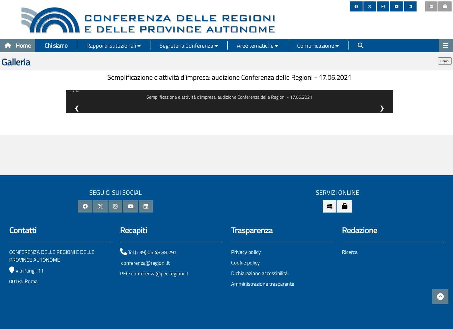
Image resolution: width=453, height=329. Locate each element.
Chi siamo (56, 45)
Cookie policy (245, 262)
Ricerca (350, 252)
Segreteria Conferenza (189, 45)
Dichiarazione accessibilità (259, 273)
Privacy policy (246, 252)
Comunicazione (318, 45)
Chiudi (444, 61)
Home (18, 45)
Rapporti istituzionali (113, 45)
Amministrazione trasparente (262, 284)
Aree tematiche (257, 45)
